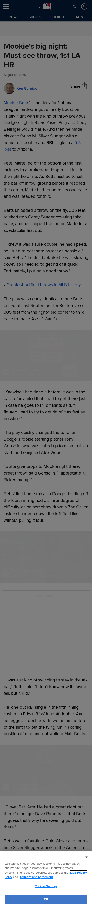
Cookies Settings (46, 886)
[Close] (86, 857)
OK (46, 899)
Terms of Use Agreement (36, 877)
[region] (46, 879)
